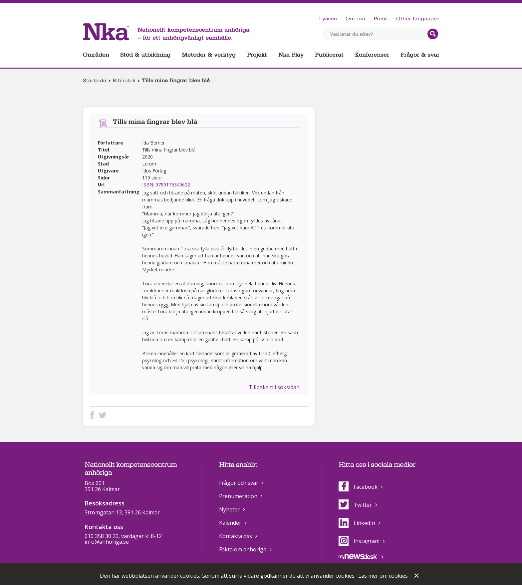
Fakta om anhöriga (242, 549)
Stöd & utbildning (145, 55)
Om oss (355, 19)
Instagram (359, 541)
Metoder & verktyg (209, 55)
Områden (96, 55)
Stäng (417, 576)
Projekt (257, 55)
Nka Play (291, 55)
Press (381, 19)
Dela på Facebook (93, 415)
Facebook (358, 486)
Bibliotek (124, 81)
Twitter (355, 504)
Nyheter (229, 509)
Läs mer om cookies (383, 575)
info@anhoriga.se (107, 541)
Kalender (230, 522)
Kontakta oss (235, 536)
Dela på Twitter (104, 415)
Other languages (417, 19)
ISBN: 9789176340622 (166, 184)
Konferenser (372, 55)
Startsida (94, 81)
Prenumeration (238, 496)
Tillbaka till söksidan (274, 387)
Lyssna (328, 19)
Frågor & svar (419, 55)
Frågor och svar (238, 482)
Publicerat (329, 55)
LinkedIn (357, 523)
